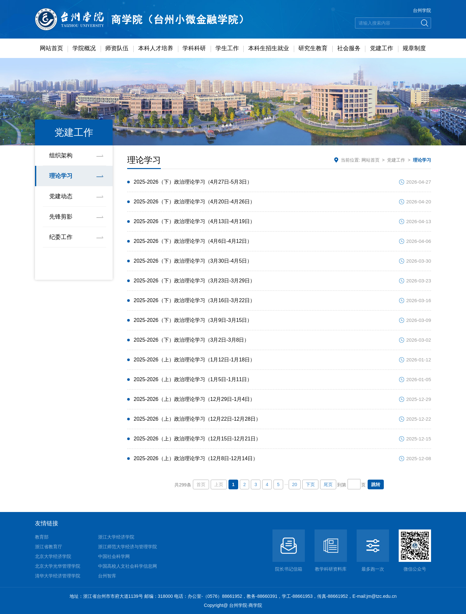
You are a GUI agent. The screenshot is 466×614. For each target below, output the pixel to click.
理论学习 (60, 176)
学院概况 (84, 48)
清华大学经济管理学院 (57, 575)
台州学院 (422, 10)
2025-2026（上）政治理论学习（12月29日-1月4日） (194, 399)
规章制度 (414, 48)
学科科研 (194, 48)
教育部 (42, 537)
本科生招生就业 (268, 48)
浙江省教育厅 (48, 546)
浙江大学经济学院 (116, 537)
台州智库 (107, 575)
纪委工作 (60, 237)
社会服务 (349, 48)
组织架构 (60, 155)
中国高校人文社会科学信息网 (127, 566)
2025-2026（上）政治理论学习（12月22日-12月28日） (197, 419)
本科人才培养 (155, 48)
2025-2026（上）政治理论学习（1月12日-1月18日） (194, 359)
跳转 (375, 484)
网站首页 (51, 48)
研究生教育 (312, 48)
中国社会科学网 (114, 556)
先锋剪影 (60, 216)
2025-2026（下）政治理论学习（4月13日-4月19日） (194, 221)
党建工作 (381, 48)
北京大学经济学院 (53, 556)
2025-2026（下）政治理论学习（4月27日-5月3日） (193, 182)
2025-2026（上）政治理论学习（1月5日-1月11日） (193, 379)
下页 (310, 484)
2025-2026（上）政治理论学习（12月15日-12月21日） (197, 438)
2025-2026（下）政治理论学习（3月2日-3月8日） (191, 340)
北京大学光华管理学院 (57, 566)
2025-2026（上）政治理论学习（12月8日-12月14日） (196, 458)
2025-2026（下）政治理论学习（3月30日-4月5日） (193, 261)
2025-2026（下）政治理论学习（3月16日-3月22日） (194, 300)
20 (294, 484)
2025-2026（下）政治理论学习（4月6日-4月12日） (193, 241)
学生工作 (227, 48)
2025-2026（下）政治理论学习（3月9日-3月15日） (193, 320)
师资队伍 (116, 48)
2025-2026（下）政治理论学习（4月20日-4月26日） (194, 201)
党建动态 (60, 196)
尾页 (328, 484)
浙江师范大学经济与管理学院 (127, 546)
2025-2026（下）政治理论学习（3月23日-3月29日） (194, 280)
